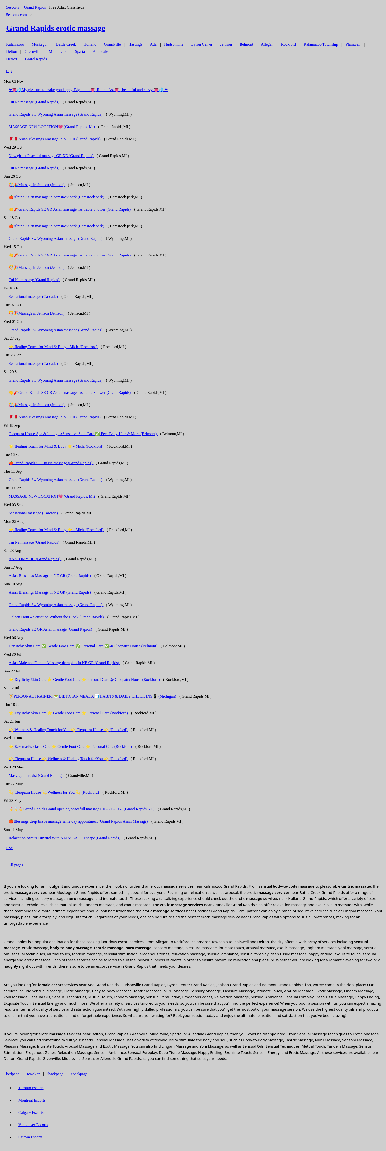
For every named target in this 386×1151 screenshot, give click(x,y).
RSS (9, 848)
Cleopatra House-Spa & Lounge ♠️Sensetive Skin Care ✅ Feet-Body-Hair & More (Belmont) (83, 434)
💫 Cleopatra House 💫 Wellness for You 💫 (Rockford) (54, 792)
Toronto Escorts (31, 1088)
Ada (153, 44)
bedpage (12, 1074)
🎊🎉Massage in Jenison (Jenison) (37, 185)
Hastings (135, 44)
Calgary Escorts (31, 1112)
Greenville (33, 51)
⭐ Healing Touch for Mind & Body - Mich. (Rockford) (53, 347)
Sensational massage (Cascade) (34, 296)
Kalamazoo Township (321, 44)
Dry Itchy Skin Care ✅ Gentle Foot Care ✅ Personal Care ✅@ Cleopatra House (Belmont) (83, 646)
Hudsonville (173, 44)
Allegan (267, 44)
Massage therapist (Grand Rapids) (36, 775)
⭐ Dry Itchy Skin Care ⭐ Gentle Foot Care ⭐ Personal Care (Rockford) (69, 713)
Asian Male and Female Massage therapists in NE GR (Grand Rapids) (64, 663)
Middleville (58, 51)
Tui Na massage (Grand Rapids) (34, 102)
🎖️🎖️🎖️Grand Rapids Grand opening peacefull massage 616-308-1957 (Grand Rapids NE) (82, 809)
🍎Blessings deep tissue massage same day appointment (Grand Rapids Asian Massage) (79, 821)
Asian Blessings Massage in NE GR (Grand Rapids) (50, 576)
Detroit (11, 59)
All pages (15, 865)
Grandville (112, 44)
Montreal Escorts (32, 1100)
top (9, 71)
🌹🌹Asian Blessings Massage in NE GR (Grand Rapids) (55, 139)
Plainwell (353, 44)
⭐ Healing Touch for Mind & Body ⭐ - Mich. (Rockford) (56, 446)
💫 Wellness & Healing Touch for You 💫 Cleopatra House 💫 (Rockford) (68, 730)
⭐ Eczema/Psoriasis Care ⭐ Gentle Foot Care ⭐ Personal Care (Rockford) (71, 746)
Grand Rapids (35, 7)
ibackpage (55, 1074)
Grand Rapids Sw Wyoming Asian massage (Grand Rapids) (56, 114)
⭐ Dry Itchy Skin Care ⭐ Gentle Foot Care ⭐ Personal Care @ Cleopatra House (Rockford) (85, 679)
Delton (11, 51)
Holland (89, 44)
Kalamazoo (15, 44)
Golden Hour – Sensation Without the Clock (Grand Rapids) (57, 617)
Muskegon (40, 44)
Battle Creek (66, 44)
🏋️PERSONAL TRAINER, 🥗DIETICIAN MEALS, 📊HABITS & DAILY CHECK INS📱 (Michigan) (93, 696)
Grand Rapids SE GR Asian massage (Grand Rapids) (51, 629)
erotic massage (55, 28)
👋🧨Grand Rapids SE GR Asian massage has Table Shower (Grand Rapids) (70, 209)
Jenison (226, 44)
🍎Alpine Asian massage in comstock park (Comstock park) (57, 197)
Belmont (246, 44)
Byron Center (201, 44)
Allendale (100, 51)
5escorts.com (16, 15)
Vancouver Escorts (33, 1125)
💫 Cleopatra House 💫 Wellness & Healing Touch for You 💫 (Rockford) (68, 759)
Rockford (288, 44)
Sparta (80, 51)
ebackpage (79, 1074)
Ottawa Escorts (30, 1137)
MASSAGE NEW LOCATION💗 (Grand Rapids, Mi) (52, 127)
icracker (33, 1074)
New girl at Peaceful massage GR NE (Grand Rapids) (51, 156)
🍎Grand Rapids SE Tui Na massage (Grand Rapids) (51, 463)
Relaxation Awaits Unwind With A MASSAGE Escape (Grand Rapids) (65, 838)
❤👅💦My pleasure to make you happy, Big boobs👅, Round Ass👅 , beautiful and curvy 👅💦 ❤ (88, 90)
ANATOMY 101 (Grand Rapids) (35, 559)
